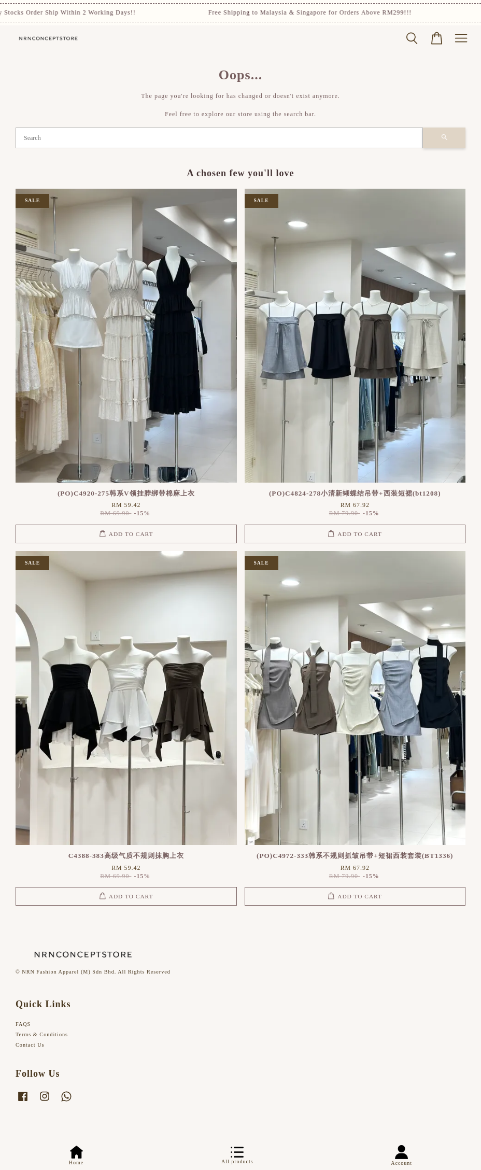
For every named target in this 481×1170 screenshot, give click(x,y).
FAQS (23, 1024)
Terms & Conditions (42, 1034)
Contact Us (30, 1045)
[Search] (219, 138)
